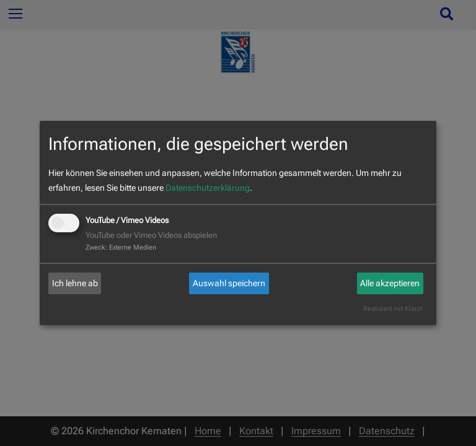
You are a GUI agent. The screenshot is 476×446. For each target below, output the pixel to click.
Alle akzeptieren (390, 283)
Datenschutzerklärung (207, 188)
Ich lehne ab (75, 283)
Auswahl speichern (229, 283)
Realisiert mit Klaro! (393, 309)
